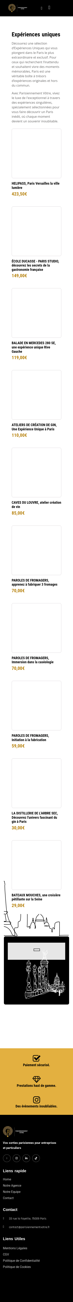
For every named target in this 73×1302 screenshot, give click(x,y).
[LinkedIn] (26, 1158)
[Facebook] (7, 1158)
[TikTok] (36, 1158)
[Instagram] (16, 1158)
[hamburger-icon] (62, 8)
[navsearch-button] (38, 8)
